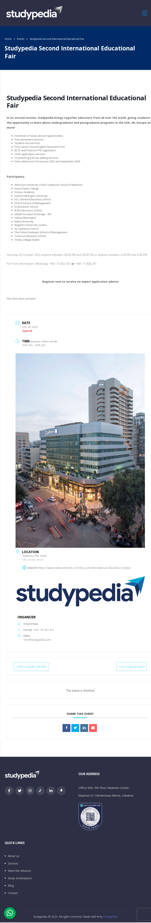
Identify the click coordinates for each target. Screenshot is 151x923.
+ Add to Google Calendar (36, 667)
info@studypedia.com (37, 640)
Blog (11, 886)
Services (13, 864)
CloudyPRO (110, 917)
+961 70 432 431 (43, 630)
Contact (13, 893)
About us (13, 856)
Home (8, 39)
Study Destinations (20, 879)
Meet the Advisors (19, 871)
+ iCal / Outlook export (125, 667)
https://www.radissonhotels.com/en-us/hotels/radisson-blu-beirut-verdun (84, 568)
